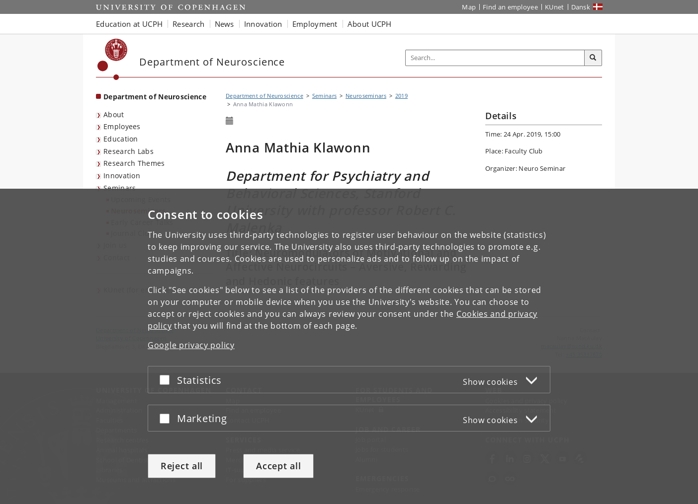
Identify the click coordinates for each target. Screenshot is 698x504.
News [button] (224, 24)
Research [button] (188, 24)
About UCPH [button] (370, 24)
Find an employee (510, 6)
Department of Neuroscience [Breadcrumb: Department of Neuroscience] (264, 95)
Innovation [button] (263, 24)
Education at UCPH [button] (129, 24)
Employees (122, 126)
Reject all (182, 466)
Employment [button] (315, 24)
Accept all (278, 466)
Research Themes (134, 163)
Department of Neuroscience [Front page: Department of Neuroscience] (154, 96)
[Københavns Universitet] (112, 59)
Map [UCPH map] (469, 6)
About (113, 114)
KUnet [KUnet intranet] (554, 6)
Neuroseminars (366, 95)
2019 (401, 95)
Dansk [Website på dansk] (581, 6)
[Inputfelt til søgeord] (495, 58)
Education (120, 139)
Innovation (121, 175)
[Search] (593, 58)
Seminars (119, 188)
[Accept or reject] (167, 379)
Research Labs (128, 151)
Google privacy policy (191, 345)
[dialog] (349, 346)
